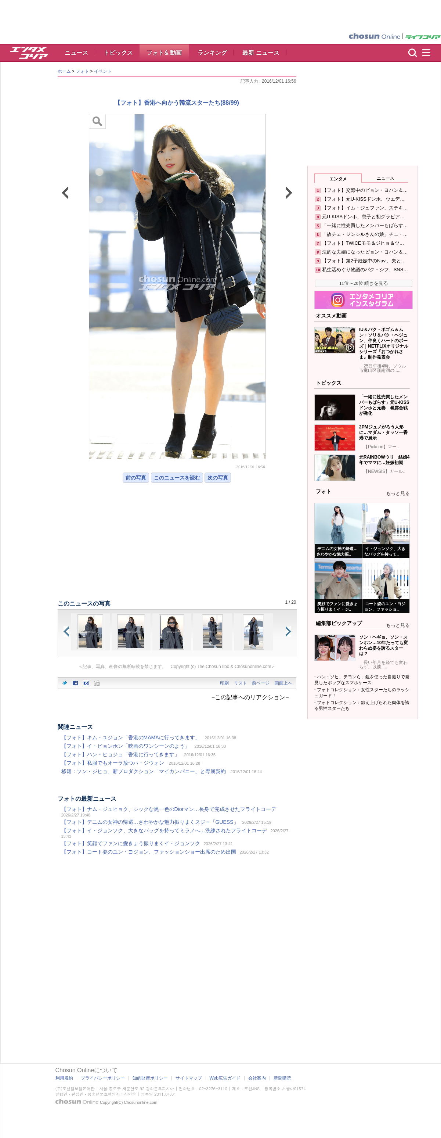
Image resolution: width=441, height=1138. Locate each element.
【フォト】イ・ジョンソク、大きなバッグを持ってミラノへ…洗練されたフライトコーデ (164, 830)
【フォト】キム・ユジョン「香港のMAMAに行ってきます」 (130, 737)
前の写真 (136, 478)
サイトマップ (189, 1078)
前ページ (261, 683)
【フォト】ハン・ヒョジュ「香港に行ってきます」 (120, 754)
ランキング (212, 53)
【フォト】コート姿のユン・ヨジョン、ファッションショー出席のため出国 (148, 852)
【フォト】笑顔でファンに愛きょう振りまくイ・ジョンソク (130, 843)
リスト (240, 683)
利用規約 (64, 1078)
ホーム (64, 71)
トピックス (118, 53)
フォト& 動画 (164, 53)
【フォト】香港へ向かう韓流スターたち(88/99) (177, 103)
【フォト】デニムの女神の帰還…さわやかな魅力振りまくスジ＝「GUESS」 (150, 822)
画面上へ (283, 683)
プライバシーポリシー (103, 1078)
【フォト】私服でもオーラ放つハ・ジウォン (112, 763)
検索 (412, 52)
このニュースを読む (177, 478)
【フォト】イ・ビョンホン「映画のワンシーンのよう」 (125, 746)
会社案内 (257, 1078)
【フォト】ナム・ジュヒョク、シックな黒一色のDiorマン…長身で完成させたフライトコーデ (168, 809)
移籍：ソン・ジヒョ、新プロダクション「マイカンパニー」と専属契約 (143, 771)
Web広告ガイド (225, 1078)
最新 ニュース (260, 53)
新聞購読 (282, 1078)
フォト (82, 71)
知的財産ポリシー (150, 1078)
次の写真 (217, 478)
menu (429, 52)
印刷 (224, 683)
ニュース (76, 53)
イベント (103, 71)
